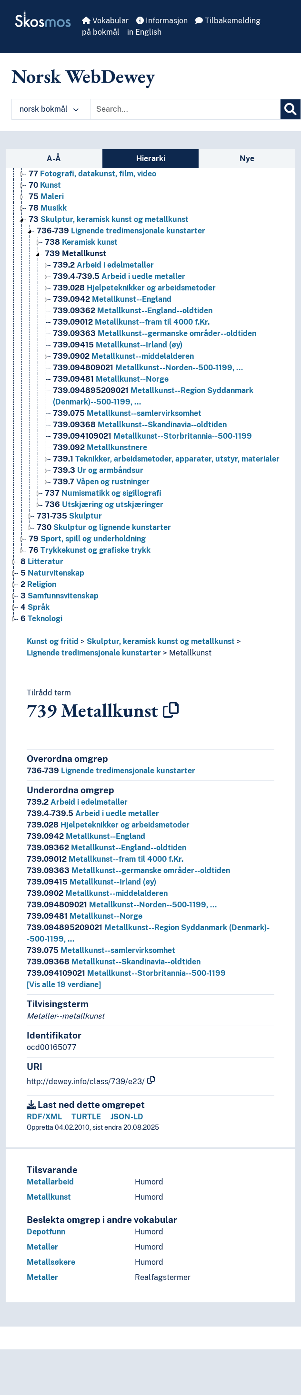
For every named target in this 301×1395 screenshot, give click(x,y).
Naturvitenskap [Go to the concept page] (52, 572)
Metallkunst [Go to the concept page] (75, 253)
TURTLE (86, 1116)
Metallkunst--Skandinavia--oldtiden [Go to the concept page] (140, 424)
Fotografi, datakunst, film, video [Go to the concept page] (92, 173)
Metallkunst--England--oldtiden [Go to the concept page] (132, 310)
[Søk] (290, 109)
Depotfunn (46, 1231)
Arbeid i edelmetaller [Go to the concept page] (103, 264)
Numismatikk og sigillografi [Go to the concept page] (103, 493)
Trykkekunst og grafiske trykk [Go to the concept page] (89, 550)
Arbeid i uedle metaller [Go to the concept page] (119, 276)
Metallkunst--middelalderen (97, 893)
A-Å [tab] (54, 158)
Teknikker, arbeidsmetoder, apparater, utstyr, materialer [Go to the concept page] (166, 458)
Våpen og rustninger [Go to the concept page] (101, 481)
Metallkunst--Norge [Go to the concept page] (111, 379)
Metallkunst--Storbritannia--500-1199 (126, 973)
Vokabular (105, 20)
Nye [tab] (247, 158)
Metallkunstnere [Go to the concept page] (100, 447)
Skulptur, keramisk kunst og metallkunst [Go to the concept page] (109, 219)
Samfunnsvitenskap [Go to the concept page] (59, 595)
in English (144, 32)
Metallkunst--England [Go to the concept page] (112, 299)
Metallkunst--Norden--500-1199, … (122, 904)
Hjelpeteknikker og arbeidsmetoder (108, 824)
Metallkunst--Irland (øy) (91, 881)
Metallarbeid (50, 1181)
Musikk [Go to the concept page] (48, 207)
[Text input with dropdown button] (185, 109)
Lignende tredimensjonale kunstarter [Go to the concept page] (121, 230)
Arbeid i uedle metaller (93, 813)
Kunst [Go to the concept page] (45, 185)
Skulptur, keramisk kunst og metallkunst (161, 641)
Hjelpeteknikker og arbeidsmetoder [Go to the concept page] (134, 287)
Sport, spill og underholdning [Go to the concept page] (87, 538)
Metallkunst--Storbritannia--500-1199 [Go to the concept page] (152, 436)
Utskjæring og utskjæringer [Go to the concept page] (104, 504)
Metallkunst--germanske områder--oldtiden (128, 870)
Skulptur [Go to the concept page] (69, 515)
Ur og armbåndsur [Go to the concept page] (98, 470)
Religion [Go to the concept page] (38, 584)
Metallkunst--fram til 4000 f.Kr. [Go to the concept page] (131, 322)
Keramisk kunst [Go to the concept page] (81, 242)
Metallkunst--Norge (84, 916)
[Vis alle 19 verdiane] (64, 984)
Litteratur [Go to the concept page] (41, 561)
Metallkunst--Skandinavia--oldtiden (114, 961)
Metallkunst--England (86, 836)
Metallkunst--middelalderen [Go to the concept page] (123, 356)
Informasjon (162, 20)
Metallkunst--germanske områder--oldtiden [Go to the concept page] (154, 333)
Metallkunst (190, 652)
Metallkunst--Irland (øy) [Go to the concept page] (117, 344)
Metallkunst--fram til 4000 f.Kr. (105, 859)
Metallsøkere (51, 1262)
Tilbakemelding (228, 20)
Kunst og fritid (53, 641)
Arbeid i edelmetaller (77, 802)
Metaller (42, 1246)
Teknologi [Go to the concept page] (41, 618)
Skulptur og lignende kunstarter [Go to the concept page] (104, 527)
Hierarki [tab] (150, 158)
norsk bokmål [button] (49, 109)
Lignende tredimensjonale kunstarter (94, 652)
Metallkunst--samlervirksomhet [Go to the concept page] (127, 413)
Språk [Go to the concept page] (35, 607)
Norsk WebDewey (83, 76)
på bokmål (101, 32)
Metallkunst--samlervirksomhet (101, 950)
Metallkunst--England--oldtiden (106, 847)
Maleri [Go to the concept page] (46, 196)
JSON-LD (126, 1116)
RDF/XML (44, 1116)
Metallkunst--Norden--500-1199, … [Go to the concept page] (148, 367)
